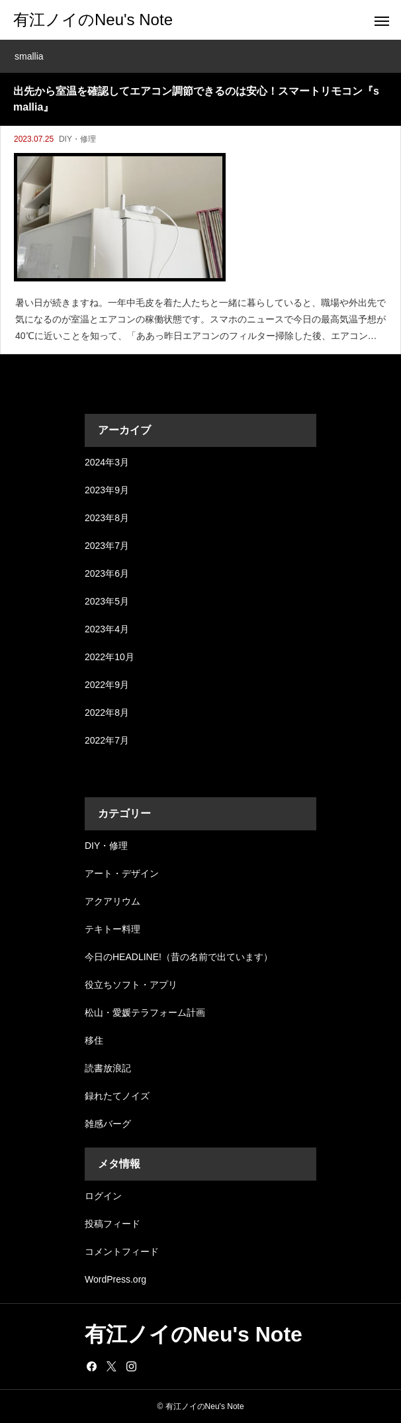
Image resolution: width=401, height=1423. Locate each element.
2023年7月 (107, 545)
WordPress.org (115, 1279)
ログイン (103, 1196)
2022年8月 (107, 712)
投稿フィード (112, 1223)
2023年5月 (107, 601)
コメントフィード (122, 1251)
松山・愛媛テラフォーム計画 (145, 1012)
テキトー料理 (112, 929)
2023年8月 (107, 518)
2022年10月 (109, 657)
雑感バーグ (108, 1123)
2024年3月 (107, 462)
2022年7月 (107, 740)
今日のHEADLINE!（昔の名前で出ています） (179, 957)
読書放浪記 (108, 1068)
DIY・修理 (77, 139)
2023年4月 (107, 629)
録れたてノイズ (117, 1096)
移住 (94, 1040)
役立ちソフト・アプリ (131, 984)
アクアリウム (112, 901)
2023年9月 (107, 490)
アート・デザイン (122, 873)
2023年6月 (107, 573)
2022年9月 (107, 684)
